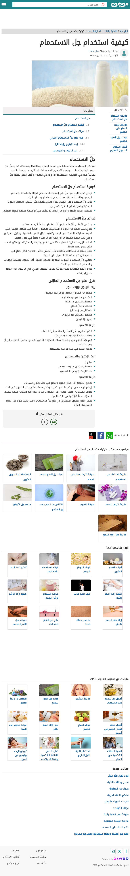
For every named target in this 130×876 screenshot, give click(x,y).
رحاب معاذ (94, 51)
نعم (54, 421)
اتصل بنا (15, 851)
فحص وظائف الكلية (117, 782)
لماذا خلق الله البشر (117, 775)
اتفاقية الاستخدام (11, 857)
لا (45, 421)
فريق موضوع (13, 863)
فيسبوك (101, 435)
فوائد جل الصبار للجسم (119, 139)
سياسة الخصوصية (38, 857)
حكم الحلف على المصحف (115, 827)
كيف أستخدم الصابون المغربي (118, 148)
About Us (41, 863)
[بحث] (103, 4)
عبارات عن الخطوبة (118, 788)
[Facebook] (126, 851)
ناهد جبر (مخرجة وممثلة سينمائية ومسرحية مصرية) (101, 833)
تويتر (92, 435)
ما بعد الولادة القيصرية (116, 821)
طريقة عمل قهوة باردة (116, 814)
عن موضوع (41, 851)
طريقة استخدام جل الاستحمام (119, 117)
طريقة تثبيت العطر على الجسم (120, 128)
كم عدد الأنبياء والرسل (116, 801)
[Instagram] (113, 851)
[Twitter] (119, 851)
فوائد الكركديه (120, 808)
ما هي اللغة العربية (117, 795)
